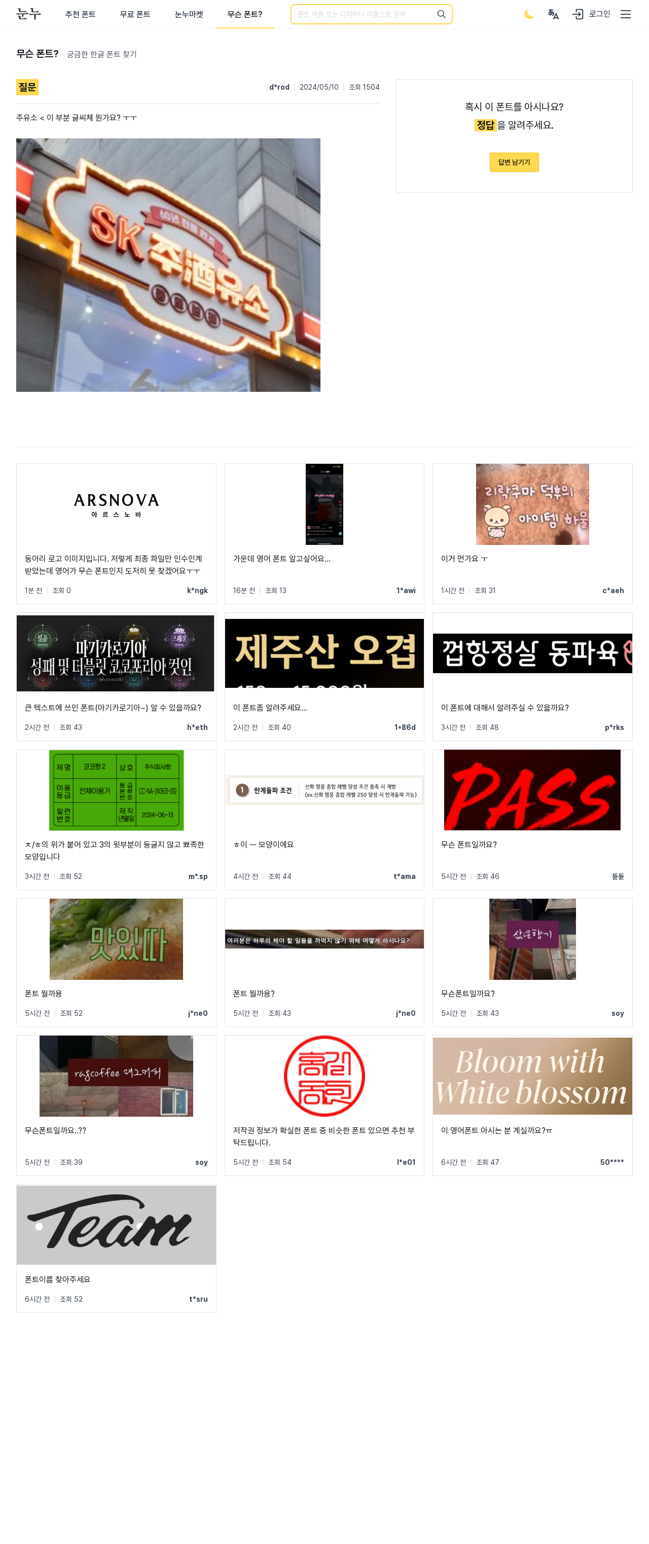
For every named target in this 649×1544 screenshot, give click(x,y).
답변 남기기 (514, 162)
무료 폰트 (135, 14)
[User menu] (554, 14)
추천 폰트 (80, 14)
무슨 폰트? (245, 14)
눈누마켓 (189, 14)
